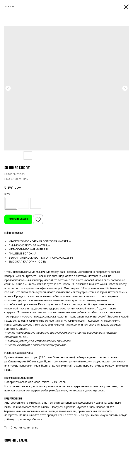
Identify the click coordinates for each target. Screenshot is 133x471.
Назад (12, 6)
